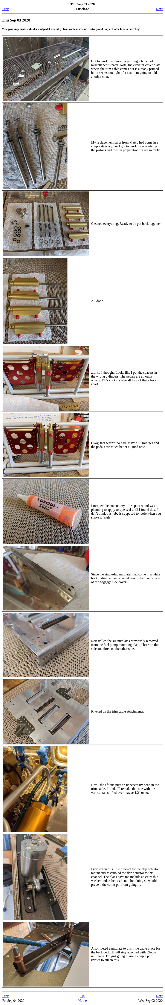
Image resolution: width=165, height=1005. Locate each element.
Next (159, 9)
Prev (5, 9)
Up (82, 996)
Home (82, 1000)
